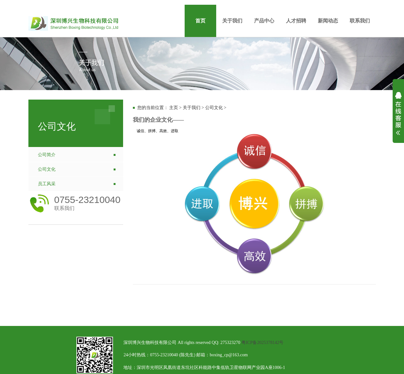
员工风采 (47, 183)
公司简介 (47, 154)
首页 (200, 20)
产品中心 (264, 20)
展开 (398, 117)
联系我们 (360, 20)
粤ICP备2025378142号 (262, 342)
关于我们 (232, 20)
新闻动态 (328, 20)
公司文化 (47, 169)
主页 (173, 107)
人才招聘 (296, 20)
